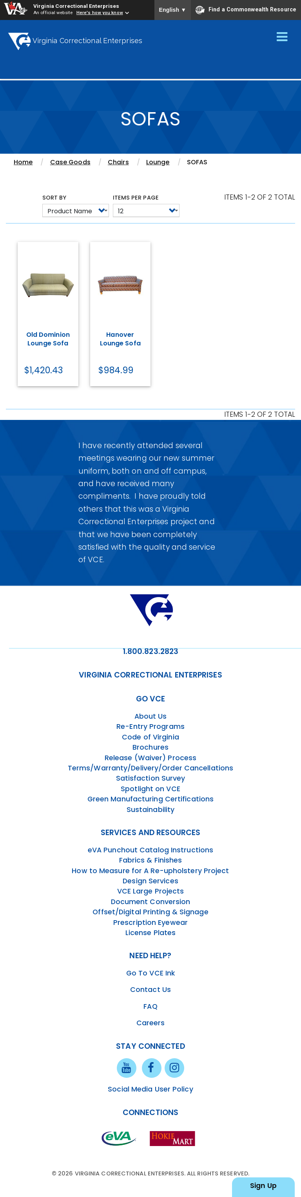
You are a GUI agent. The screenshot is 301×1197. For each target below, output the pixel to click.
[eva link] (119, 1138)
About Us (150, 716)
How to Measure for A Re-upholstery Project (150, 870)
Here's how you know (99, 12)
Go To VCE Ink (150, 973)
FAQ (150, 1006)
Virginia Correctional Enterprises (76, 6)
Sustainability (150, 809)
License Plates (150, 932)
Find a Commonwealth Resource (246, 10)
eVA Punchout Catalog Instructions (150, 850)
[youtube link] (126, 1067)
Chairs (118, 162)
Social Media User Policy (150, 1089)
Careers (150, 1023)
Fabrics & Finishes (150, 860)
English (173, 10)
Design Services (150, 881)
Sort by (54, 198)
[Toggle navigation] (282, 37)
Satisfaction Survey (150, 778)
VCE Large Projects (150, 891)
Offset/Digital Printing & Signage (150, 912)
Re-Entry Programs (150, 726)
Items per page (136, 198)
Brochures (150, 747)
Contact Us (150, 989)
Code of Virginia (150, 737)
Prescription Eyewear (150, 922)
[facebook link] (151, 1067)
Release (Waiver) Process (150, 758)
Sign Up (263, 1185)
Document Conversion (150, 901)
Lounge (158, 162)
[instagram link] (174, 1067)
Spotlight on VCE (150, 789)
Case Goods (70, 162)
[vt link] (174, 1138)
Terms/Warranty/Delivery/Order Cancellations (150, 768)
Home (23, 162)
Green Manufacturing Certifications (150, 799)
